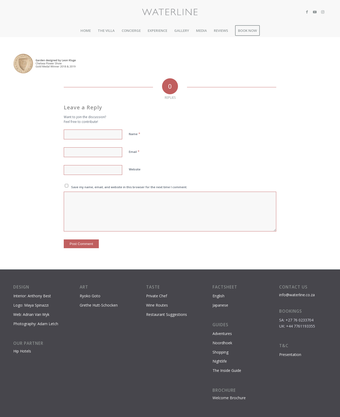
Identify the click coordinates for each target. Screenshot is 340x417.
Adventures (222, 333)
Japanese (220, 305)
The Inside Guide (226, 370)
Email (134, 151)
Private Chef (156, 295)
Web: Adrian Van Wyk (31, 314)
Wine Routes (157, 305)
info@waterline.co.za (297, 294)
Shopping (220, 352)
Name (134, 133)
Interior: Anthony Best (32, 295)
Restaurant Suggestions (166, 314)
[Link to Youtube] (315, 12)
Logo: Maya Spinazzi (31, 305)
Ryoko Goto (90, 295)
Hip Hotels (22, 351)
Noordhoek (222, 342)
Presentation (290, 354)
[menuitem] (85, 30)
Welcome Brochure (229, 397)
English (218, 295)
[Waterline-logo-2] (170, 12)
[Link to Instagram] (323, 12)
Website (135, 169)
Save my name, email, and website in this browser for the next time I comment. (129, 187)
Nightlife (219, 361)
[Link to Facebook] (307, 12)
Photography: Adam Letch (35, 323)
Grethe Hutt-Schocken (99, 305)
